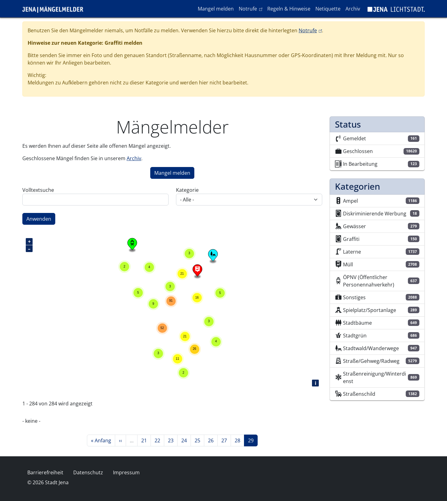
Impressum (126, 472)
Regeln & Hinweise (288, 8)
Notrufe (251, 8)
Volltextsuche (38, 190)
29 (253, 440)
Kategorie (187, 190)
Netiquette (328, 8)
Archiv (352, 8)
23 (173, 440)
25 (199, 440)
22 (159, 440)
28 (239, 440)
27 (226, 440)
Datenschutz (88, 472)
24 (186, 440)
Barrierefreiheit (45, 472)
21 (146, 440)
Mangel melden (216, 8)
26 (213, 440)
